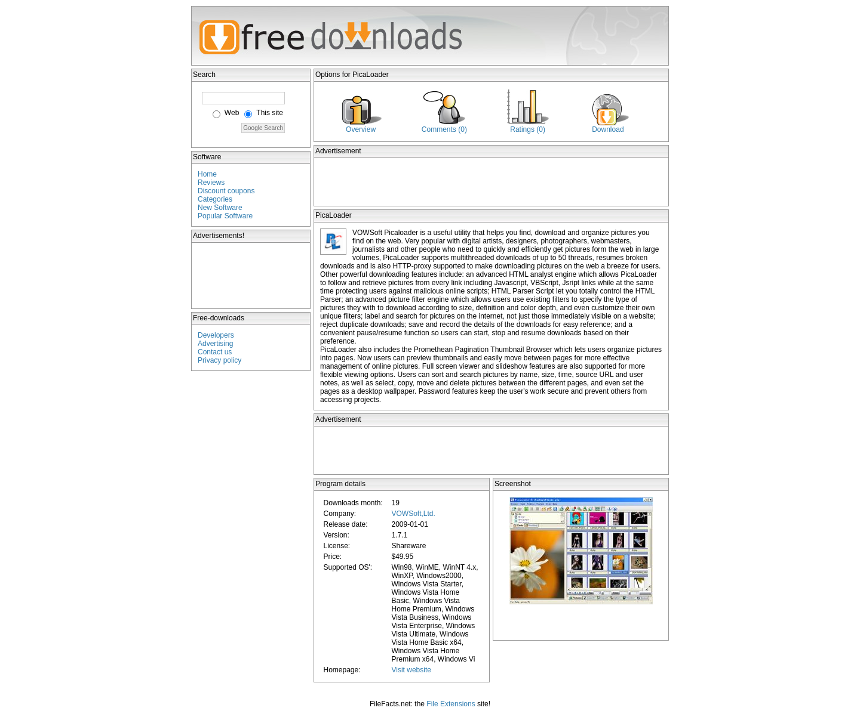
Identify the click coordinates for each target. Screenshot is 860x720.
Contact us (215, 352)
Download (608, 129)
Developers (216, 335)
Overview (361, 129)
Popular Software (225, 216)
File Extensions (450, 704)
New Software (220, 207)
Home (207, 174)
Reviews (211, 182)
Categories (215, 199)
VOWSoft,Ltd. (413, 513)
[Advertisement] (251, 275)
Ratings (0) (527, 129)
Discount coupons (226, 191)
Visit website (411, 670)
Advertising (215, 343)
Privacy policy (219, 360)
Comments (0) (444, 129)
